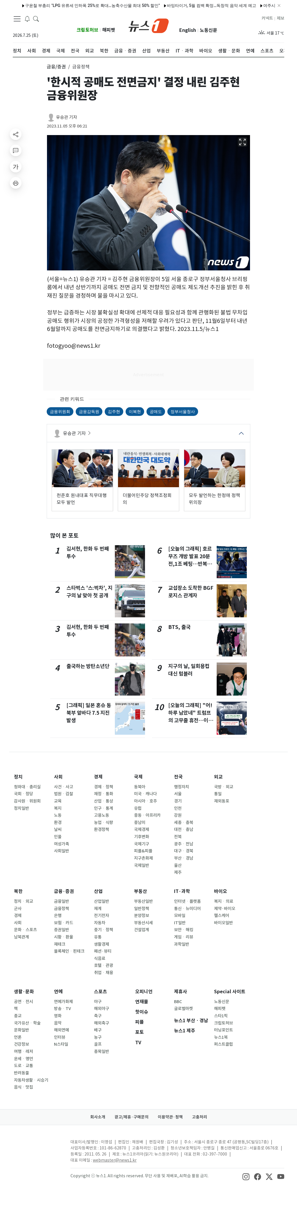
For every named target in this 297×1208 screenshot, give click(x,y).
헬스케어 (221, 915)
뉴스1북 (221, 1037)
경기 (178, 801)
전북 (178, 836)
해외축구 (101, 1023)
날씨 (57, 829)
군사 (17, 908)
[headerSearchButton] (36, 18)
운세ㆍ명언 (23, 1058)
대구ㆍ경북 (183, 851)
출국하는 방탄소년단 (87, 666)
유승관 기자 (66, 117)
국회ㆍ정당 (23, 793)
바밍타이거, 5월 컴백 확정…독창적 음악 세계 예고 (195, 5)
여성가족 (61, 844)
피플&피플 (143, 851)
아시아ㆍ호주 (145, 801)
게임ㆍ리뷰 (183, 937)
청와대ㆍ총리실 (27, 786)
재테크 (59, 944)
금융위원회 (60, 411)
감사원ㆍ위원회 (27, 801)
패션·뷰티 (102, 951)
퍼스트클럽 (223, 1044)
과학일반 (181, 944)
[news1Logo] (37, 1146)
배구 (98, 1030)
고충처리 (199, 1117)
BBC (178, 1001)
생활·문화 (24, 992)
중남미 (139, 822)
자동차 (99, 922)
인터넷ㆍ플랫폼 (187, 901)
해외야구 (101, 1008)
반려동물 (21, 1073)
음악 (57, 1023)
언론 (17, 1037)
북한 (18, 891)
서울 (178, 793)
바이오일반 (223, 922)
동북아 (139, 786)
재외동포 (221, 801)
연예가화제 (63, 1001)
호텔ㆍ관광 (103, 965)
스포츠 (100, 992)
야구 (98, 1001)
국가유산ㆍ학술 (27, 1023)
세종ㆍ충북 (183, 822)
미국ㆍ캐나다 (145, 793)
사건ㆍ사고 (63, 786)
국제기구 (141, 844)
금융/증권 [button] (56, 67)
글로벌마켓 (183, 1008)
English (187, 30)
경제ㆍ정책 (103, 786)
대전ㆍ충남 (183, 829)
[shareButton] (15, 134)
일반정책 (141, 908)
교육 (57, 801)
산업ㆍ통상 (103, 801)
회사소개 (97, 1117)
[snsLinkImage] (245, 1176)
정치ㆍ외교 (23, 901)
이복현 (135, 411)
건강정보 (21, 1044)
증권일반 (61, 929)
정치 (18, 777)
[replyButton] (15, 150)
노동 (57, 815)
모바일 (179, 915)
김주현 (114, 411)
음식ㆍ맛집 (23, 1087)
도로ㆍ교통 (23, 1065)
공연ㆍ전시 (23, 1001)
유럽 (138, 808)
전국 (178, 777)
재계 (98, 908)
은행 (57, 915)
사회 (58, 777)
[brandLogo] (148, 25)
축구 (98, 1015)
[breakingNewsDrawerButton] (27, 18)
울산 (178, 865)
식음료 (99, 958)
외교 (218, 777)
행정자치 (181, 786)
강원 (178, 815)
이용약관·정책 (170, 1117)
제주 (178, 872)
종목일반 (101, 1051)
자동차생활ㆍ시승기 (31, 1080)
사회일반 (61, 851)
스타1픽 (221, 1015)
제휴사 (180, 992)
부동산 (140, 891)
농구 (98, 1037)
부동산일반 (143, 901)
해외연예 (61, 1030)
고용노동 (101, 815)
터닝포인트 (223, 1030)
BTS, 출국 (179, 627)
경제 (98, 777)
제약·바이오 (224, 908)
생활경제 (101, 944)
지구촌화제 (143, 858)
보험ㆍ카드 (63, 922)
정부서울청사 (183, 411)
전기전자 (101, 915)
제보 (280, 18)
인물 (57, 836)
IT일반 (180, 922)
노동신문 (208, 30)
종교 (17, 1015)
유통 (98, 937)
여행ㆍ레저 (23, 1051)
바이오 (220, 891)
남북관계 (21, 937)
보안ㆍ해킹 (183, 929)
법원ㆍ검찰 (63, 793)
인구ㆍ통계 (103, 808)
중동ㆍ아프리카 (147, 815)
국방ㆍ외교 (223, 786)
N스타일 (61, 1044)
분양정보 (141, 915)
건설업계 (141, 929)
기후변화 (141, 836)
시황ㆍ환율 (63, 937)
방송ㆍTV (62, 1008)
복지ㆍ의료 (223, 901)
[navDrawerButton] (17, 18)
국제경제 (141, 829)
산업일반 (101, 901)
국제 (138, 777)
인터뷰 (59, 1037)
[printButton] (15, 183)
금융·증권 (64, 891)
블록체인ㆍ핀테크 (69, 951)
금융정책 (61, 908)
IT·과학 (182, 891)
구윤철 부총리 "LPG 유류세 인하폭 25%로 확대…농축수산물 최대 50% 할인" (76, 5)
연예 (58, 992)
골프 (98, 1044)
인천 (178, 808)
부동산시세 (143, 922)
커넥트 (267, 18)
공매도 (156, 411)
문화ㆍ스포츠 (25, 929)
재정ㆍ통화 (103, 793)
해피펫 (108, 30)
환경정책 (101, 829)
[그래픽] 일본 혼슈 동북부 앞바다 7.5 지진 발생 (88, 713)
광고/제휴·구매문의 (131, 1117)
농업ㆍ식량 (103, 822)
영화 (57, 1015)
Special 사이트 (229, 992)
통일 (218, 793)
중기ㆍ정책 (103, 929)
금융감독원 (89, 411)
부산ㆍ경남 (183, 858)
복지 (57, 808)
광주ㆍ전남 (183, 844)
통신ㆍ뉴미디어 (187, 908)
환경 (57, 822)
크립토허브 (87, 30)
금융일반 (61, 901)
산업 (98, 891)
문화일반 (21, 1030)
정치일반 (21, 808)
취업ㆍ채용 (103, 972)
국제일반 (141, 865)
